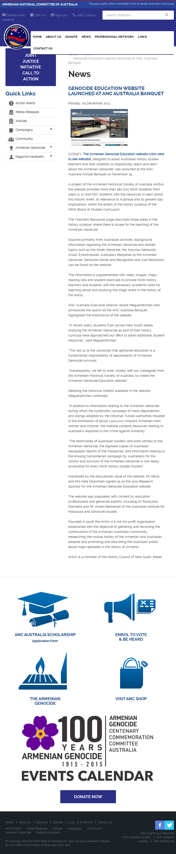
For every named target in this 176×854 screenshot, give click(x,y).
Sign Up (59, 15)
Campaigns (21, 130)
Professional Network (114, 36)
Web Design (32, 845)
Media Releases (24, 112)
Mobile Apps (49, 845)
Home (37, 36)
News (86, 36)
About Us (53, 36)
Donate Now (13, 15)
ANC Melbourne (164, 841)
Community (21, 139)
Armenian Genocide (27, 147)
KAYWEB (15, 845)
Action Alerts (22, 103)
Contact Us (42, 48)
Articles (18, 121)
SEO (67, 845)
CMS (61, 845)
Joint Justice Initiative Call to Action (30, 67)
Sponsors (42, 822)
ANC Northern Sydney (137, 837)
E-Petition (86, 822)
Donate (71, 36)
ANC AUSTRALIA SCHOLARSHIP (45, 634)
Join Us (37, 15)
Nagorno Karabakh (26, 156)
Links (142, 36)
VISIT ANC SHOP (131, 698)
